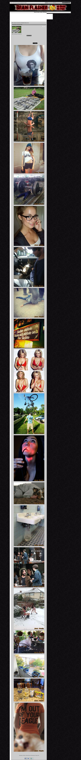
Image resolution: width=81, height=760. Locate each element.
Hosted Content (36, 12)
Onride (41, 12)
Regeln (25, 2)
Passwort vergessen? (17, 2)
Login (13, 2)
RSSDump (45, 12)
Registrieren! (22, 2)
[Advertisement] (39, 16)
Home (11, 2)
